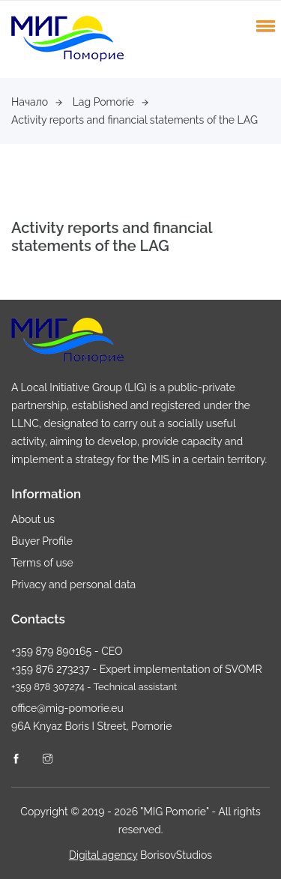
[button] (263, 25)
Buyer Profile (42, 541)
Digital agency (103, 855)
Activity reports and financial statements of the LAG (134, 120)
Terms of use (42, 563)
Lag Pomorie (110, 102)
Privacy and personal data (73, 584)
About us (33, 519)
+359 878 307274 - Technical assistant (94, 686)
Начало (36, 102)
